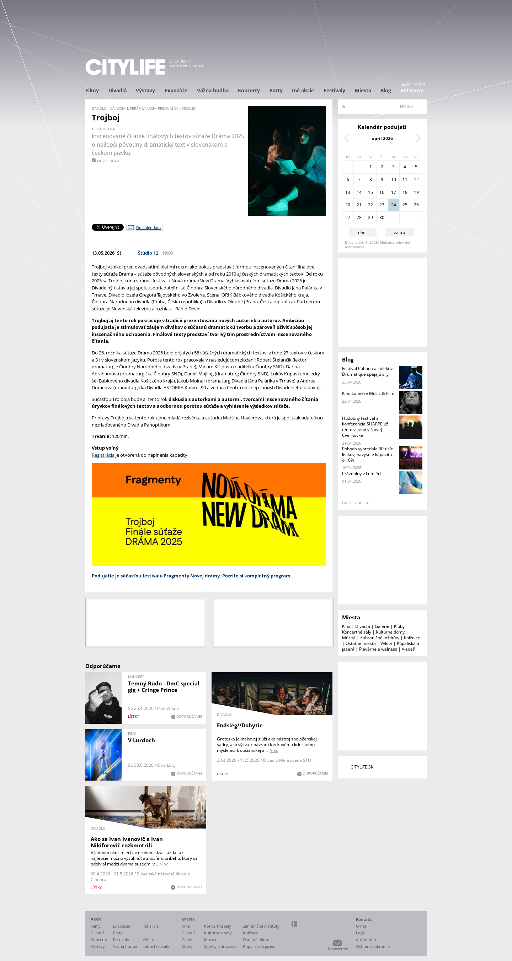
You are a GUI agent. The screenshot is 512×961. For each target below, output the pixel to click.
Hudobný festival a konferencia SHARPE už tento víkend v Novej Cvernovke (365, 426)
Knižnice (412, 638)
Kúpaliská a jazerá (259, 946)
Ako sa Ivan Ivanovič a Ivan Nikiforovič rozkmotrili (127, 842)
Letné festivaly (156, 946)
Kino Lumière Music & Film (368, 393)
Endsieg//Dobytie (240, 725)
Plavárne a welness (378, 649)
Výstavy (145, 90)
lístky (133, 716)
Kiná (346, 626)
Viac (274, 750)
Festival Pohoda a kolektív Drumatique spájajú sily (367, 371)
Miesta (363, 90)
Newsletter (337, 948)
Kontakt (364, 919)
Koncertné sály (356, 632)
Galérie (382, 626)
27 (347, 218)
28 (359, 218)
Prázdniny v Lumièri (361, 474)
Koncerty (249, 90)
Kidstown (412, 90)
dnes (363, 232)
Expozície (176, 90)
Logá (360, 932)
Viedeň (408, 649)
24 (393, 205)
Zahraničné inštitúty (379, 638)
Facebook (294, 923)
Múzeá (349, 638)
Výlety (386, 643)
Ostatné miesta (361, 643)
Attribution (366, 939)
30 (381, 218)
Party (276, 90)
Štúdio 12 (148, 253)
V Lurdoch (141, 740)
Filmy (92, 90)
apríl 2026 (382, 138)
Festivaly (334, 90)
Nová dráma (103, 128)
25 (404, 205)
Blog (385, 90)
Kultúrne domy (390, 632)
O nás (361, 926)
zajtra (399, 232)
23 (381, 205)
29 (370, 218)
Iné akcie (303, 90)
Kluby (399, 626)
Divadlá (117, 90)
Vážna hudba (213, 90)
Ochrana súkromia (373, 946)
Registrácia (103, 455)
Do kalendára (148, 227)
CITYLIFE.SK (362, 767)
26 (416, 205)
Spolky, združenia (220, 946)
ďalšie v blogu (355, 502)
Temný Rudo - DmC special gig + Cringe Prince (163, 686)
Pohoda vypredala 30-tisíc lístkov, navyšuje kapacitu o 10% (367, 454)
